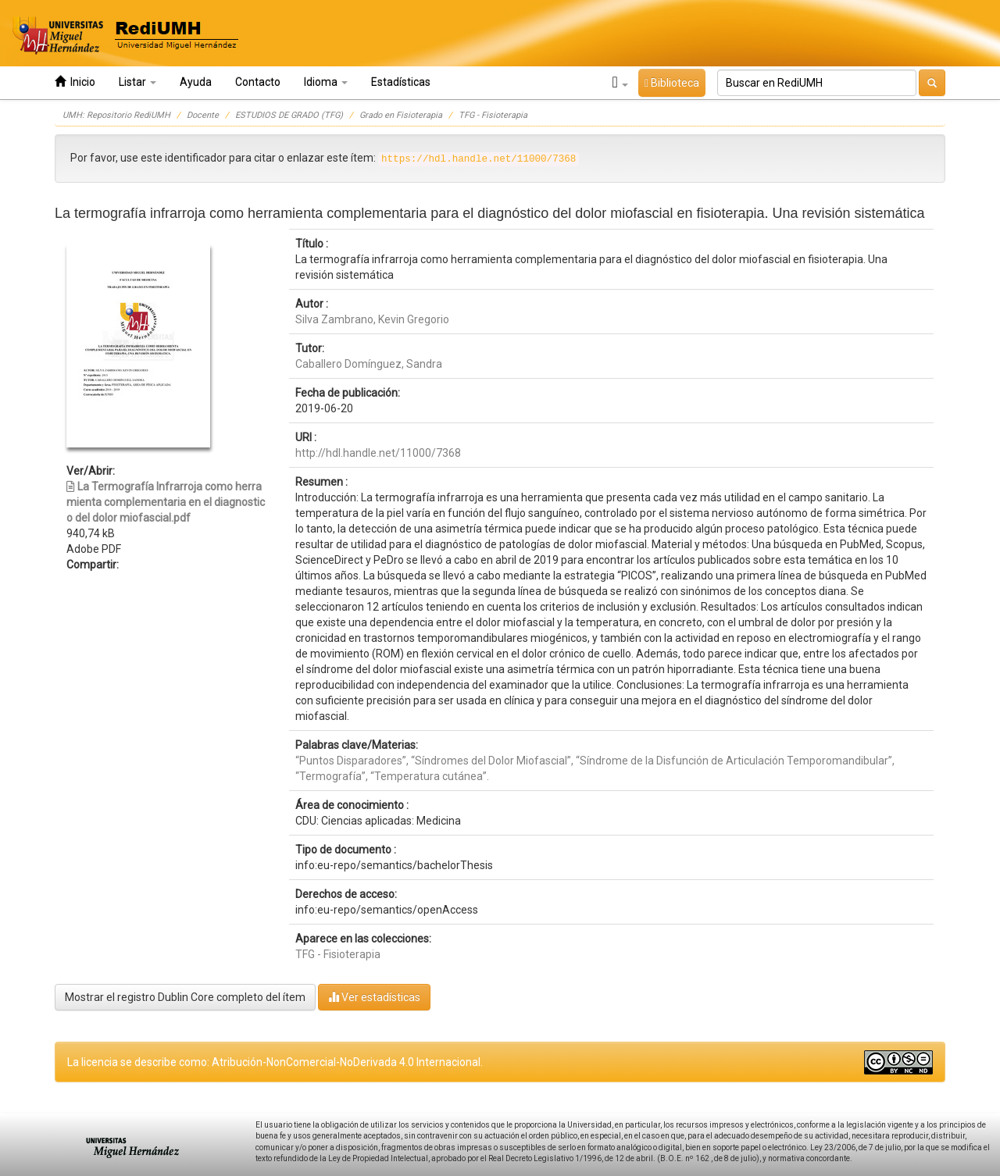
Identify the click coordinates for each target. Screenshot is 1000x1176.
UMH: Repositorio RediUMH (116, 115)
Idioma (326, 82)
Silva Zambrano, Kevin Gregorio (372, 319)
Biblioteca (672, 83)
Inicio (75, 81)
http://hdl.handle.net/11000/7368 (378, 453)
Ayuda (196, 82)
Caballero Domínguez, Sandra (368, 364)
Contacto (257, 82)
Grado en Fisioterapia (400, 115)
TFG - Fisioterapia (493, 115)
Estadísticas (400, 82)
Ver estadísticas (374, 996)
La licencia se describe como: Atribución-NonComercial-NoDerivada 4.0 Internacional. (275, 1062)
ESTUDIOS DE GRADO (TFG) (289, 115)
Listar (137, 82)
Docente (203, 115)
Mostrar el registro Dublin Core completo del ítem (185, 997)
